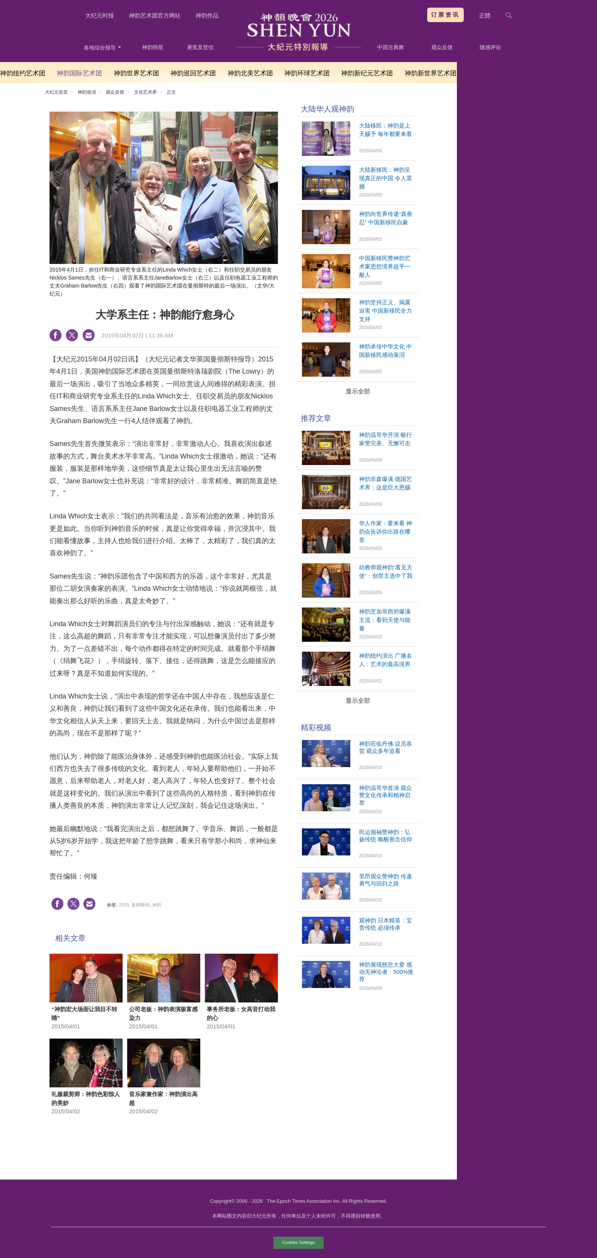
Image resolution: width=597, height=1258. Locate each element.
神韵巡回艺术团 (193, 73)
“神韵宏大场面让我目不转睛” (84, 1013)
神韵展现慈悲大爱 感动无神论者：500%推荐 (386, 971)
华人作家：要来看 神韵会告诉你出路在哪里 (385, 531)
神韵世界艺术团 (136, 73)
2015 (124, 905)
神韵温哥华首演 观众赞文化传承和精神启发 (385, 795)
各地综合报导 (102, 48)
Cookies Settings (298, 1242)
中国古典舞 (390, 47)
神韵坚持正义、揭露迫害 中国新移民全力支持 (385, 310)
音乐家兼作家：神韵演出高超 (163, 1098)
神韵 (156, 905)
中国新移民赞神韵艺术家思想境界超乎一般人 (384, 266)
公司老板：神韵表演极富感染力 (163, 1013)
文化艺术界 (145, 92)
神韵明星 (152, 47)
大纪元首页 (56, 92)
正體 (484, 15)
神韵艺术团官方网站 (154, 15)
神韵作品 (207, 15)
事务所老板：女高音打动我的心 (241, 1013)
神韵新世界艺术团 (431, 73)
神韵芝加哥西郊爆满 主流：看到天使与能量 (384, 619)
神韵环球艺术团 (307, 73)
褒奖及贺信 (200, 47)
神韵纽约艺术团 (22, 73)
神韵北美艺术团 (250, 73)
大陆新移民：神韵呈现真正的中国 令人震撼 (385, 178)
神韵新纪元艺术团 (367, 73)
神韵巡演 (87, 92)
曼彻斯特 (140, 905)
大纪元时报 (99, 15)
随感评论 (490, 47)
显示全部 (358, 391)
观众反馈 (442, 47)
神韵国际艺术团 (79, 73)
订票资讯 (445, 14)
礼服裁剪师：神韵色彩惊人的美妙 (85, 1098)
